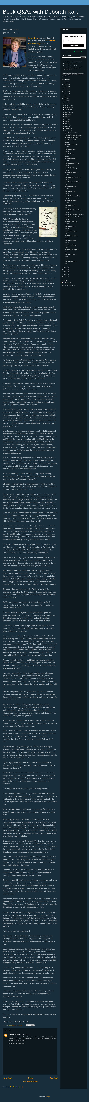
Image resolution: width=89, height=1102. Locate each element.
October (67, 109)
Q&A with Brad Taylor (70, 240)
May (66, 121)
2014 (65, 272)
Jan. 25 (67, 170)
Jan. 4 (66, 259)
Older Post (53, 1078)
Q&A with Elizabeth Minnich (72, 163)
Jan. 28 (67, 156)
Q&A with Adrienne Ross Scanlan (73, 217)
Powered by (74, 51)
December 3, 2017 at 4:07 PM (23, 1034)
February (67, 128)
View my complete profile (68, 285)
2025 (65, 84)
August (67, 114)
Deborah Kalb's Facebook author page (73, 66)
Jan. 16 (67, 212)
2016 (65, 267)
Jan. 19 (67, 198)
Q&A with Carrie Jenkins (71, 144)
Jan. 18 (67, 203)
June (66, 119)
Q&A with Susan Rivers (71, 186)
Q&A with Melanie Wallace (72, 133)
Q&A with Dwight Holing (71, 221)
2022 (65, 91)
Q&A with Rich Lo (69, 154)
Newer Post (7, 1078)
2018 (65, 100)
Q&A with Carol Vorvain (71, 254)
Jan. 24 (67, 175)
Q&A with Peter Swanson (71, 158)
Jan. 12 (67, 233)
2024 (65, 86)
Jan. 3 (66, 263)
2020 (65, 96)
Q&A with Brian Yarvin (70, 149)
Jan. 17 (67, 207)
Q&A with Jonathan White (71, 182)
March (67, 126)
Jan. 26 (67, 165)
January (67, 130)
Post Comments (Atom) (16, 1087)
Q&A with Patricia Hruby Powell (73, 135)
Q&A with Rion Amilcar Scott (72, 196)
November (68, 107)
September (68, 112)
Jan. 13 (67, 228)
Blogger (48, 1096)
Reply (10, 1046)
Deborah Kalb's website (69, 64)
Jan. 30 (67, 147)
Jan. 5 (66, 256)
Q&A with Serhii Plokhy (71, 168)
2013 (65, 274)
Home (30, 1078)
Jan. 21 (67, 189)
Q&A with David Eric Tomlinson (73, 210)
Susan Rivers (33, 38)
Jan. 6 (66, 252)
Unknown (11, 1034)
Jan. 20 (67, 193)
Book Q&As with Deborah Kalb (41, 12)
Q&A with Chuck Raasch (71, 235)
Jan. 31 (67, 142)
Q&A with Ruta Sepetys (71, 231)
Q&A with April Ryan (70, 191)
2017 (65, 103)
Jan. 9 (66, 247)
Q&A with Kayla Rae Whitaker (73, 137)
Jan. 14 (67, 224)
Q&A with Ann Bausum (71, 261)
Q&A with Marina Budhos (71, 172)
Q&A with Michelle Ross (71, 205)
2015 (65, 269)
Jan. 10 (67, 242)
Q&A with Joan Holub (70, 140)
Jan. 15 (67, 219)
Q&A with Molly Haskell (71, 200)
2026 (65, 82)
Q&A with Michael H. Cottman (72, 177)
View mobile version (30, 1082)
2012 (65, 276)
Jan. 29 (67, 151)
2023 (65, 89)
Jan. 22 (67, 184)
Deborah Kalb (67, 282)
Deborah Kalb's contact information (72, 61)
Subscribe (74, 45)
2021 (65, 93)
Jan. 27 (67, 161)
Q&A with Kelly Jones (70, 226)
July (66, 116)
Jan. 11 (67, 238)
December (68, 105)
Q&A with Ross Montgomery (72, 249)
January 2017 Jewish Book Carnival (74, 214)
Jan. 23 (67, 179)
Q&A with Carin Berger (71, 245)
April (66, 123)
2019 (65, 98)
